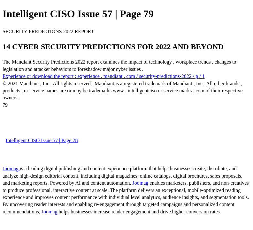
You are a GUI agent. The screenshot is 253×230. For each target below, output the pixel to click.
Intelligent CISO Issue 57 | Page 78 (42, 140)
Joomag (11, 168)
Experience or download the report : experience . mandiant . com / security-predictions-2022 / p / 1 (104, 76)
